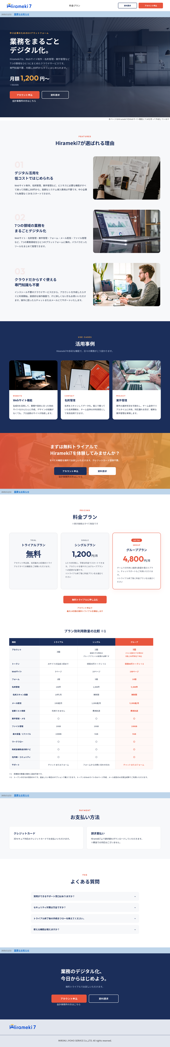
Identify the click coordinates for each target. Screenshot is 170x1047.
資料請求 (127, 5)
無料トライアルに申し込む (85, 599)
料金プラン (74, 5)
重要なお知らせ (21, 14)
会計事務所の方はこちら (24, 100)
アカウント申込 (151, 5)
